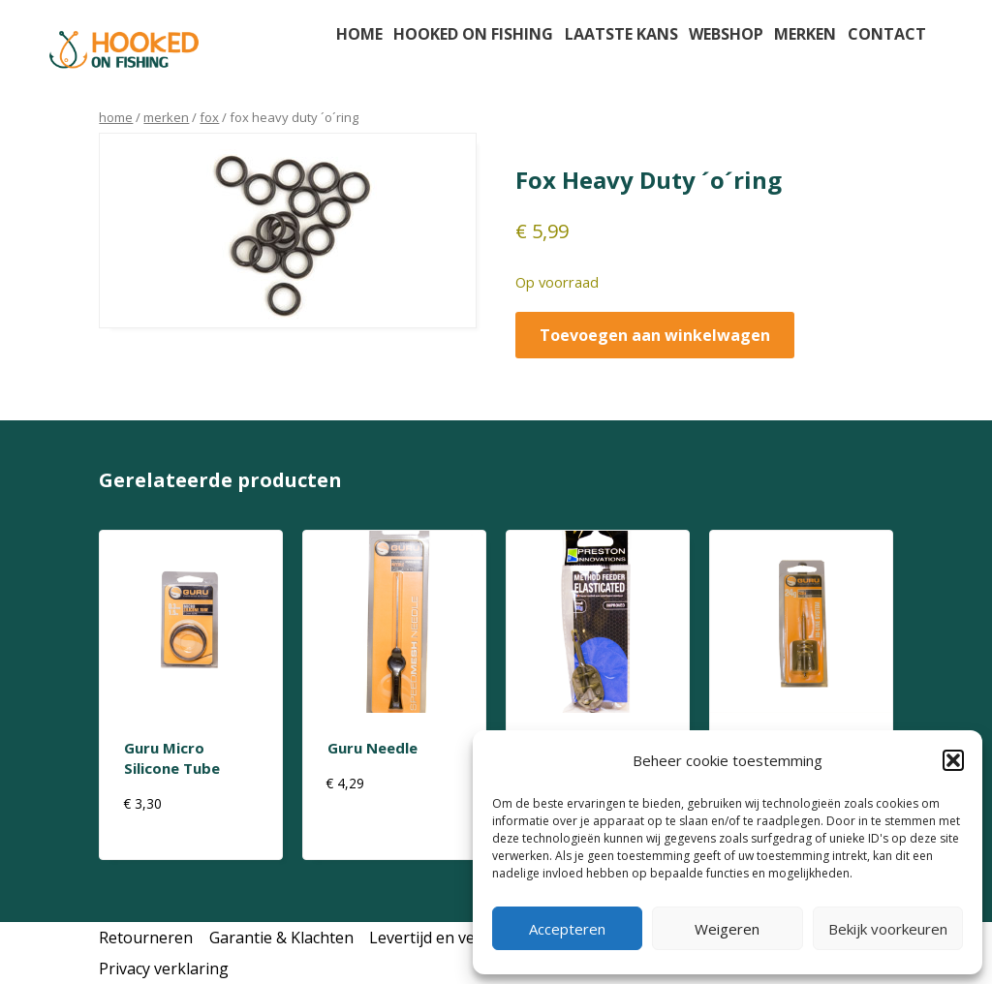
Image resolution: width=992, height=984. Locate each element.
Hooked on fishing (473, 34)
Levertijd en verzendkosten (468, 937)
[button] (953, 760)
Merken (805, 34)
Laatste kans (621, 34)
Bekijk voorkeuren (887, 928)
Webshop (726, 34)
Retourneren (146, 937)
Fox (209, 117)
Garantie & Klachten (281, 937)
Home (359, 34)
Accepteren (567, 928)
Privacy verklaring (164, 968)
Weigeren (727, 928)
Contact (887, 34)
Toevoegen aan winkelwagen (655, 335)
